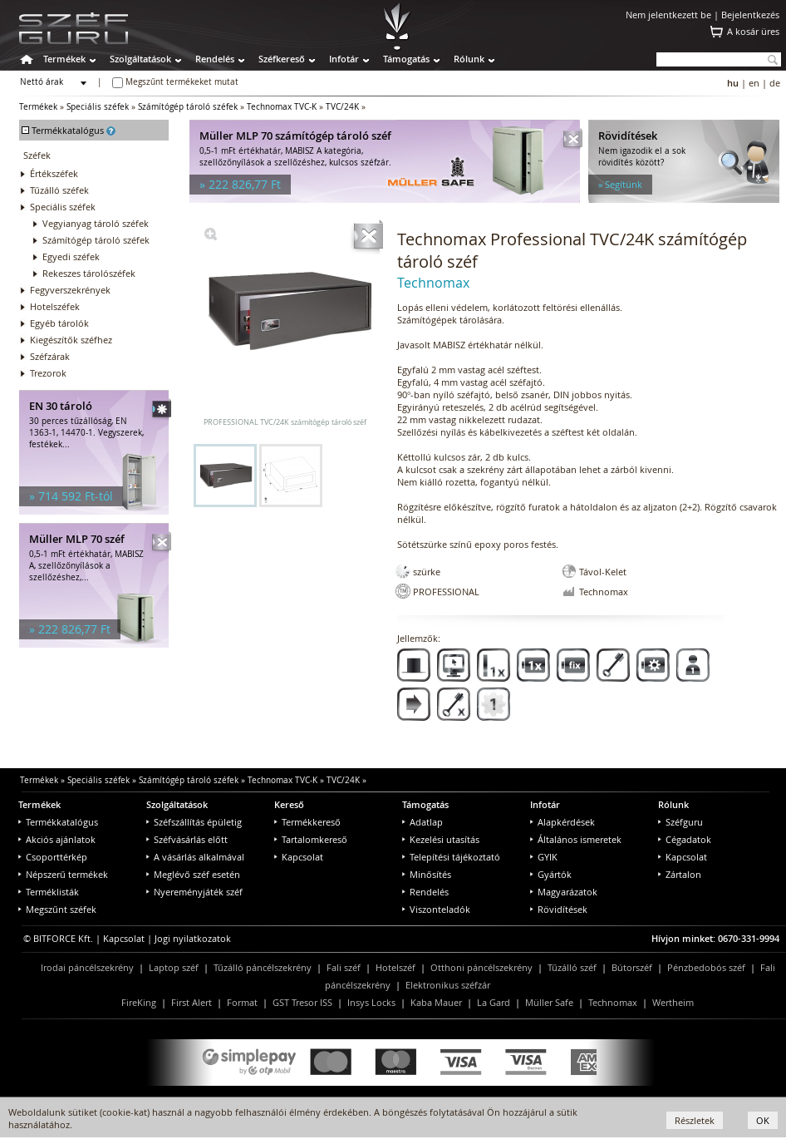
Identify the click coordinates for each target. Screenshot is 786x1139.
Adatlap (422, 822)
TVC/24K (342, 106)
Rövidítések (558, 909)
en (754, 82)
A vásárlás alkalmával (195, 857)
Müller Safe (549, 1002)
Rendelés (214, 58)
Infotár (344, 58)
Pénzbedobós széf (706, 967)
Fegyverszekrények (70, 290)
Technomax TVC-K (282, 106)
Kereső (289, 804)
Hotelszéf (395, 967)
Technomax (612, 1002)
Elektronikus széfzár (447, 985)
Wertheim (673, 1002)
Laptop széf (174, 967)
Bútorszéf (632, 967)
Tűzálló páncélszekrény (263, 967)
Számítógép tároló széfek (188, 106)
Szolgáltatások (140, 58)
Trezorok (48, 373)
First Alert (191, 1002)
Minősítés (426, 874)
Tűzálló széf (572, 967)
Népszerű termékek (63, 874)
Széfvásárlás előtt (187, 839)
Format (242, 1002)
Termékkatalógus (58, 822)
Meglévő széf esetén (193, 874)
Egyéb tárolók (59, 323)
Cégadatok (684, 839)
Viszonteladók (436, 909)
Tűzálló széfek (59, 190)
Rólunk (469, 58)
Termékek (64, 58)
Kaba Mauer (436, 1002)
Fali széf (344, 967)
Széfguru (680, 822)
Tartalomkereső (310, 839)
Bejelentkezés (750, 14)
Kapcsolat (298, 857)
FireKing (138, 1002)
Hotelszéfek (55, 306)
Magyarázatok (563, 891)
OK (762, 1120)
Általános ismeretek (575, 839)
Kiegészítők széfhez (71, 339)
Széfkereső (281, 58)
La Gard (493, 1002)
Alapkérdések (562, 822)
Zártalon (679, 874)
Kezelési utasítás (440, 839)
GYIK (544, 857)
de (774, 82)
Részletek (695, 1120)
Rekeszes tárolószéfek (88, 273)
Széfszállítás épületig (194, 822)
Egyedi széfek (71, 256)
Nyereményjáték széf (194, 891)
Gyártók (551, 874)
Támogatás (406, 58)
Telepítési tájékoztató (451, 857)
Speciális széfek (97, 106)
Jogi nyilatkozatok (193, 938)
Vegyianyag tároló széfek (95, 223)
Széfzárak (50, 356)
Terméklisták (48, 891)
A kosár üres (753, 31)
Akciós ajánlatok (57, 839)
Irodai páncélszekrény (87, 967)
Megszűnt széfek (57, 909)
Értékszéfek (54, 173)
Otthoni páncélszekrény (481, 967)
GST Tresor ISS (302, 1002)
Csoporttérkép (52, 857)
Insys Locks (371, 1002)
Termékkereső (307, 822)
